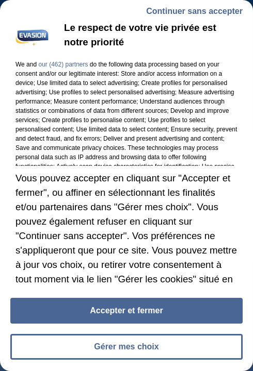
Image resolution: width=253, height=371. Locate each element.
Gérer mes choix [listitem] (126, 346)
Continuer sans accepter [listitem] (194, 11)
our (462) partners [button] (63, 64)
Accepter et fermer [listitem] (126, 310)
